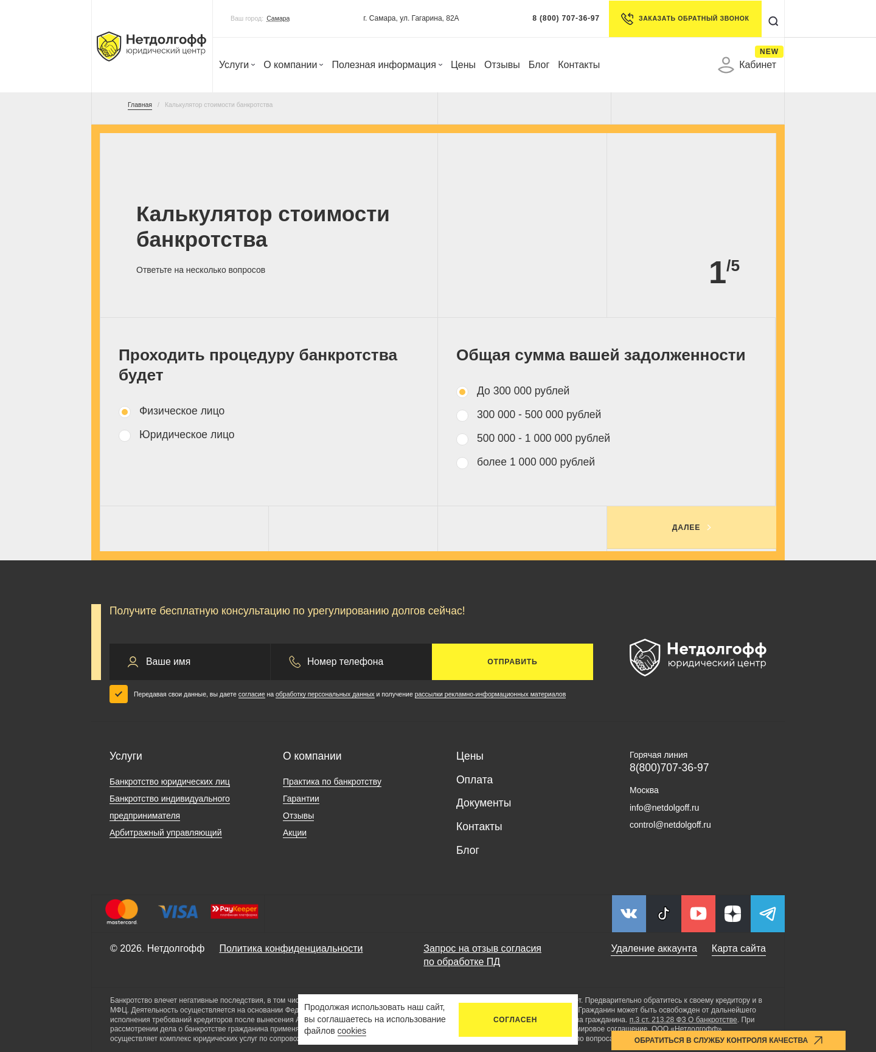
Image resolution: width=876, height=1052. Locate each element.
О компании (293, 65)
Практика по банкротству (332, 781)
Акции (295, 832)
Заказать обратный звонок (684, 19)
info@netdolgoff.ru (664, 808)
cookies (352, 1031)
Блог (539, 65)
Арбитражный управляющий (165, 832)
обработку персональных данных (325, 694)
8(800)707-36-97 (669, 767)
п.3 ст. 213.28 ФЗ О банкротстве (683, 1020)
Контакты (579, 65)
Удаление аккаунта (654, 948)
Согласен (515, 1020)
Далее (686, 527)
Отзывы (502, 65)
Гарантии (301, 798)
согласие (251, 694)
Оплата (474, 780)
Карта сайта (739, 948)
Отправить (512, 662)
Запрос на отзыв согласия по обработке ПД (482, 955)
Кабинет (747, 65)
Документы (483, 803)
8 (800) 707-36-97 (565, 18)
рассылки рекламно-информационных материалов (490, 694)
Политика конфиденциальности (291, 948)
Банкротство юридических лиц (169, 781)
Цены (463, 65)
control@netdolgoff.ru (670, 825)
